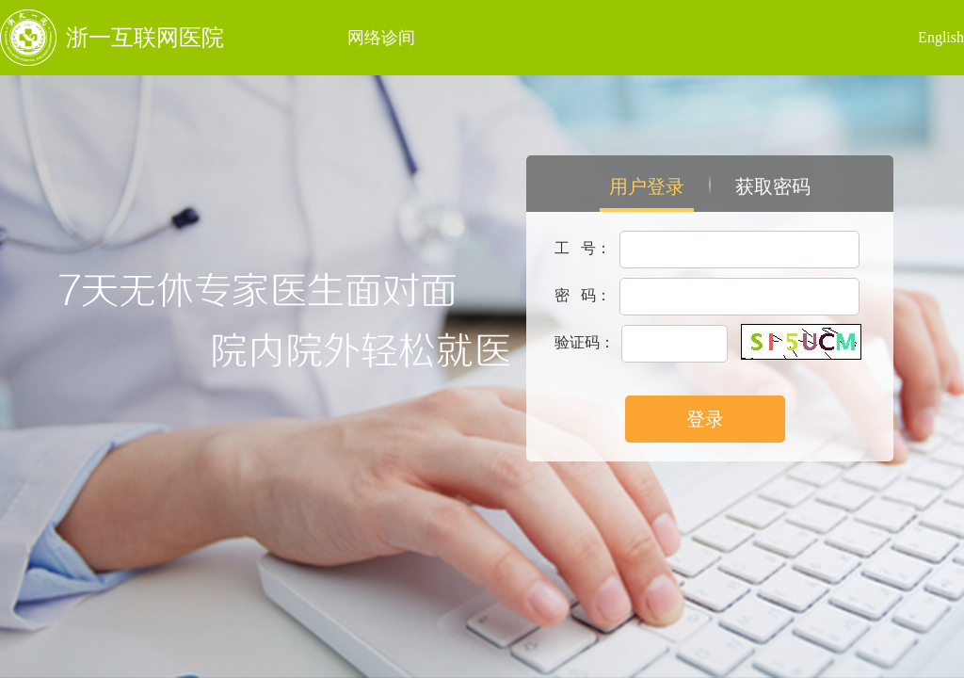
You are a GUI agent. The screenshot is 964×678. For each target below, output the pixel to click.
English (941, 37)
